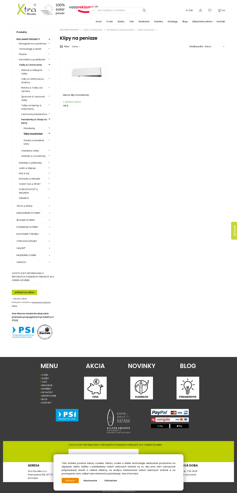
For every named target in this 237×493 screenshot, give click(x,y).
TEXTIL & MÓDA (24, 205)
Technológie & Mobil (30, 48)
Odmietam (110, 480)
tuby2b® (20, 248)
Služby (121, 21)
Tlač (131, 21)
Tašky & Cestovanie (30, 64)
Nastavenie (90, 480)
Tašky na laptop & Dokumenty (31, 107)
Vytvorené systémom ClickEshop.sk (118, 491)
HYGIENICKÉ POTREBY (27, 227)
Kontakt (221, 21)
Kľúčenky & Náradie (29, 178)
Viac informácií (130, 473)
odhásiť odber (20, 298)
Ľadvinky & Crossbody (33, 156)
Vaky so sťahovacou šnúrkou (32, 80)
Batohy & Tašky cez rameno (32, 89)
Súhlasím (70, 480)
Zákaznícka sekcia (202, 21)
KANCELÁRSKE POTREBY (28, 212)
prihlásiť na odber (24, 292)
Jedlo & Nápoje (27, 168)
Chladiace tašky (30, 150)
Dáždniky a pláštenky (30, 162)
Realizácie (144, 21)
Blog (184, 21)
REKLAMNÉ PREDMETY (28, 39)
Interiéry (158, 21)
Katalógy (173, 21)
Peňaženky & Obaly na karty (34, 121)
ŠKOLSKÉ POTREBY (25, 220)
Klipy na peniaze (33, 133)
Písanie (23, 54)
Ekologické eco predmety (33, 43)
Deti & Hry (24, 173)
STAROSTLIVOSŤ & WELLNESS (28, 191)
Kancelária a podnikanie (32, 59)
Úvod (98, 21)
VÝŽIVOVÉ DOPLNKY (26, 241)
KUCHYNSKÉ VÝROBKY (27, 234)
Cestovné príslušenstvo (34, 114)
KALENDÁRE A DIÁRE (26, 255)
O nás (109, 21)
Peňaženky (29, 128)
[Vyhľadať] (92, 10)
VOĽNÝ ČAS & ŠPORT (30, 184)
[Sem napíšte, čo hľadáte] (122, 10)
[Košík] (221, 10)
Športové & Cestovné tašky (33, 98)
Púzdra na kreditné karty (34, 142)
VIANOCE (21, 262)
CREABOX (24, 198)
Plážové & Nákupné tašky (31, 72)
